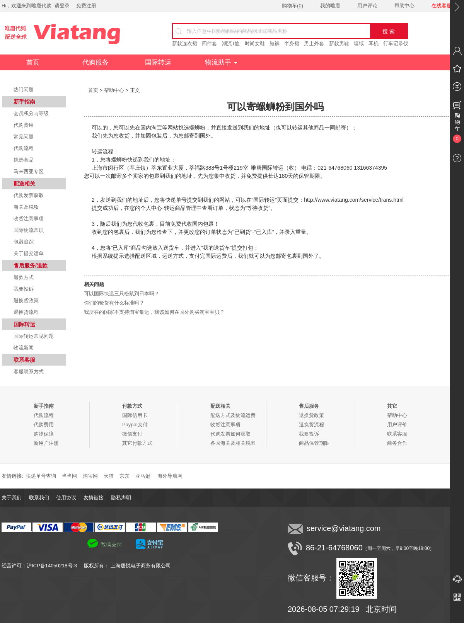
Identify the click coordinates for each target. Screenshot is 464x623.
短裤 (275, 43)
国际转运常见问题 (34, 336)
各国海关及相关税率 (233, 443)
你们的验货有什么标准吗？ (114, 303)
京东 (124, 476)
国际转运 (158, 62)
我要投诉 (24, 289)
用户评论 (367, 6)
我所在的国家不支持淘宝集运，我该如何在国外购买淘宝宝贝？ (154, 312)
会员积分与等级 (31, 113)
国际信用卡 (134, 415)
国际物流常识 (29, 230)
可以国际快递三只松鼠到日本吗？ (121, 293)
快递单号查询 (41, 476)
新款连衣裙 (184, 43)
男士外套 (314, 43)
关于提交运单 (29, 253)
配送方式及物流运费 (233, 415)
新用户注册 (46, 443)
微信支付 (132, 434)
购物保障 (44, 434)
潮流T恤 (231, 43)
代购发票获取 (29, 195)
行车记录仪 (395, 43)
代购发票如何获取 (230, 434)
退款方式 (24, 277)
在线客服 (442, 6)
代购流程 (24, 148)
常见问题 (24, 137)
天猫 (109, 476)
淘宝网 (90, 476)
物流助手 (221, 62)
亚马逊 (142, 476)
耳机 (373, 43)
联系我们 (39, 497)
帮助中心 (404, 6)
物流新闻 (24, 348)
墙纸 (359, 43)
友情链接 (94, 497)
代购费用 (24, 125)
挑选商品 (24, 160)
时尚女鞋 (255, 43)
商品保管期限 (314, 443)
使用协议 (66, 497)
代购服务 (95, 62)
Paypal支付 (135, 424)
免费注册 (86, 6)
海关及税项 (26, 207)
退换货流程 (26, 312)
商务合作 (397, 443)
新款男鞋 (339, 43)
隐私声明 (121, 497)
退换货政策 (26, 300)
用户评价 (397, 424)
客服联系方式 (29, 371)
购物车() (292, 6)
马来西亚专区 (29, 171)
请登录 (62, 6)
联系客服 (397, 434)
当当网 (69, 476)
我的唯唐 (330, 6)
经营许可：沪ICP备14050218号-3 (43, 566)
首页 (32, 62)
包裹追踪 (24, 242)
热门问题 (24, 89)
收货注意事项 (29, 218)
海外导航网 (170, 476)
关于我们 (12, 497)
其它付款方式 (137, 443)
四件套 (209, 43)
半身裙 (291, 43)
